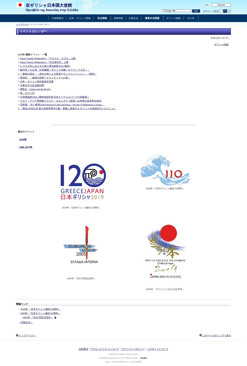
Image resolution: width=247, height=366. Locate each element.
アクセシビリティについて (104, 349)
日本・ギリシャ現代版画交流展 (37, 81)
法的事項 (83, 349)
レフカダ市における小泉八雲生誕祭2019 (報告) (45, 66)
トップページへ (27, 335)
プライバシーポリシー (133, 349)
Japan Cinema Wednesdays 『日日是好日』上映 (44, 62)
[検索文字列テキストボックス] (176, 10)
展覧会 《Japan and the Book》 (36, 89)
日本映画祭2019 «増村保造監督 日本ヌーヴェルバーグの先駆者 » (54, 97)
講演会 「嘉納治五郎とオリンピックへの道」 (45, 77)
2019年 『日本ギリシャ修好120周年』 (41, 309)
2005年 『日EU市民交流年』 (38, 317)
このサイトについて (157, 349)
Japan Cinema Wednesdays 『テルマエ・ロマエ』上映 (48, 58)
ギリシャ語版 (221, 44)
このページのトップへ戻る (216, 335)
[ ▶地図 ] (143, 358)
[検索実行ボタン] (196, 11)
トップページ (22, 24)
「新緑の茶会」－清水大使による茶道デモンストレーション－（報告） (58, 74)
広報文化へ (27, 322)
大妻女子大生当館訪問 (32, 85)
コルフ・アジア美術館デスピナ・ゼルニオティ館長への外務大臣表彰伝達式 (60, 101)
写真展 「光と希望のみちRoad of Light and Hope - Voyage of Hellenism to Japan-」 (62, 104)
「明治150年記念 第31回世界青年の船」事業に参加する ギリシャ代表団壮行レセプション (68, 108)
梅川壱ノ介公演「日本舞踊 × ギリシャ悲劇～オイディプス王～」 (55, 70)
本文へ (207, 5)
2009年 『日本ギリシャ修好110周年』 (41, 313)
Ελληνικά (221, 5)
